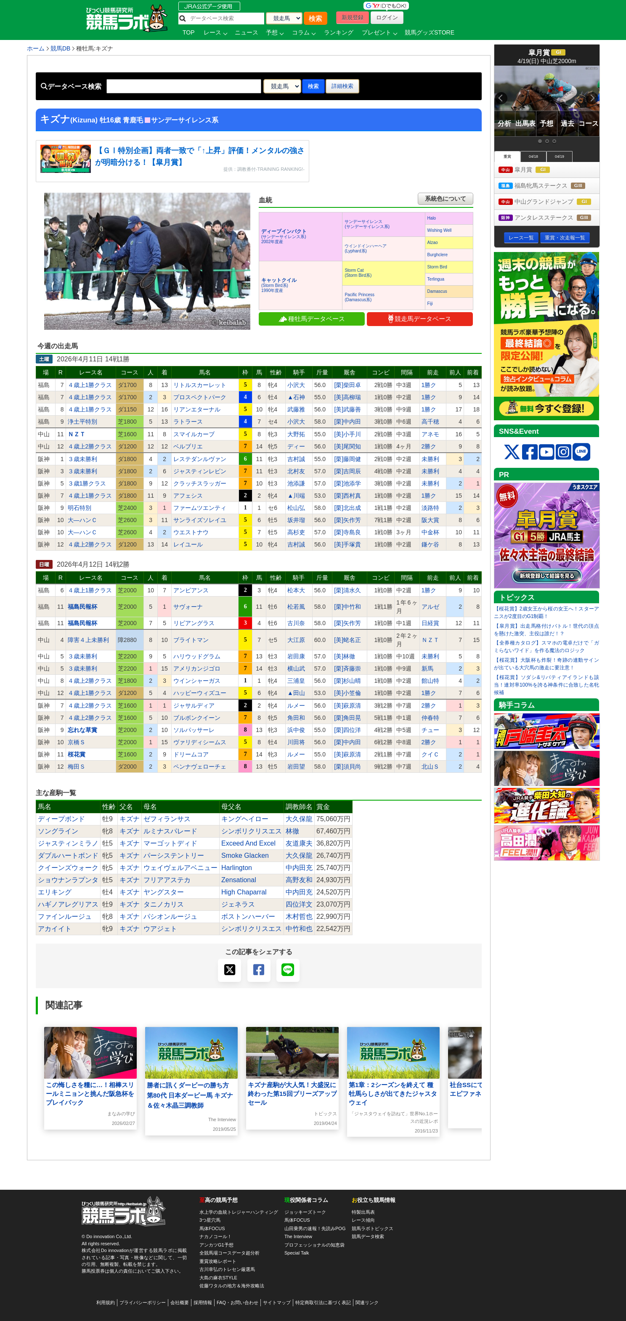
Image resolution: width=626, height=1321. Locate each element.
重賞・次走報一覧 (565, 238)
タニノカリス (163, 904)
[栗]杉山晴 (347, 680)
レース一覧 (521, 238)
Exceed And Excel (248, 843)
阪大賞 (430, 520)
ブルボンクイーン (196, 717)
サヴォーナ (188, 606)
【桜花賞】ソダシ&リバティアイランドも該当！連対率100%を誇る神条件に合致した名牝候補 (546, 684)
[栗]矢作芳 (347, 520)
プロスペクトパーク (199, 397)
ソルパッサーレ (194, 730)
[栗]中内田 (347, 421)
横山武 (296, 668)
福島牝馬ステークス (549, 186)
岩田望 (296, 766)
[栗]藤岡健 (347, 459)
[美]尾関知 (347, 446)
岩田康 (296, 656)
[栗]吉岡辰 (347, 471)
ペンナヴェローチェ (199, 766)
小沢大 (296, 385)
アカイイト (55, 928)
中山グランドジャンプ (549, 202)
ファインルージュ (65, 916)
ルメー (296, 705)
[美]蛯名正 (347, 640)
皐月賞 (532, 170)
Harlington (236, 867)
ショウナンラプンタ (68, 879)
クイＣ (430, 754)
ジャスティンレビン (199, 471)
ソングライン (58, 831)
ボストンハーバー (248, 916)
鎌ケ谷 (430, 544)
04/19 (559, 156)
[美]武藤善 (347, 409)
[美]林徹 (344, 656)
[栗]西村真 (347, 495)
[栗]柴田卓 (347, 385)
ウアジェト (160, 928)
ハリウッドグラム (196, 656)
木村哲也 (299, 916)
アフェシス (188, 495)
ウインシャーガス (196, 680)
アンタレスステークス (549, 218)
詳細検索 (342, 86)
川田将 (296, 742)
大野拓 (296, 434)
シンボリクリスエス (251, 831)
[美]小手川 (347, 434)
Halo (431, 218)
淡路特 (430, 507)
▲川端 (296, 495)
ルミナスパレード (170, 831)
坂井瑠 (296, 520)
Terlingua (436, 279)
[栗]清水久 (347, 590)
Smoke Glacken (245, 855)
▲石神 (296, 397)
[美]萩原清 (347, 705)
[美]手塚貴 (347, 544)
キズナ (129, 818)
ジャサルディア (194, 705)
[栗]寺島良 (347, 532)
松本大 (296, 590)
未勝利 (430, 459)
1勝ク (429, 385)
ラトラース (188, 421)
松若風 (296, 606)
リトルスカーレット (199, 385)
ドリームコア (191, 754)
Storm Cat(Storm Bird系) (358, 273)
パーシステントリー (173, 855)
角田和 (296, 717)
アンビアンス (191, 590)
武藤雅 (296, 409)
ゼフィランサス (167, 818)
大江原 (296, 640)
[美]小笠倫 (347, 693)
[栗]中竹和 (347, 606)
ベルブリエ (188, 446)
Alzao (432, 242)
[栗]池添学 (347, 483)
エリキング (55, 892)
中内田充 (299, 867)
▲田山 (296, 693)
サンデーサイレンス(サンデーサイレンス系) (367, 224)
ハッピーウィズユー (199, 693)
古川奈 (296, 623)
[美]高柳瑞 (347, 397)
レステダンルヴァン (199, 459)
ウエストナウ (191, 532)
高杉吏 (296, 532)
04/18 (533, 156)
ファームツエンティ (199, 507)
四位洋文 (299, 904)
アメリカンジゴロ (196, 668)
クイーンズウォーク (68, 867)
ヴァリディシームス (199, 742)
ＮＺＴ (430, 640)
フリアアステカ (167, 879)
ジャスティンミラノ (68, 843)
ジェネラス (238, 904)
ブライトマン (191, 640)
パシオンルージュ (170, 916)
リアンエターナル (196, 409)
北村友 (296, 471)
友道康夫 (299, 843)
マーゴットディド (170, 843)
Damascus (437, 291)
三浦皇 (296, 680)
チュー (430, 730)
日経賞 (430, 623)
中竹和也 (299, 928)
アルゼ (430, 606)
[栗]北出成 (347, 507)
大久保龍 (299, 818)
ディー (296, 446)
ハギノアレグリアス (68, 904)
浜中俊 (296, 730)
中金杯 (430, 532)
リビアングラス (194, 623)
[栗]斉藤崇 (347, 668)
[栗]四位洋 (347, 730)
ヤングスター (163, 892)
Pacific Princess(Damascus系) (359, 297)
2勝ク (429, 446)
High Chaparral (244, 892)
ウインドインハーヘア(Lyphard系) (366, 248)
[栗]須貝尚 (347, 766)
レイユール (188, 544)
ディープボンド (61, 818)
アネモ (430, 434)
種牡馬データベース (312, 318)
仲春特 (430, 717)
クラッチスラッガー (199, 483)
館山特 (430, 680)
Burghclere (437, 254)
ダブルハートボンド (68, 855)
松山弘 (296, 507)
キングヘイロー (244, 818)
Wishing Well (439, 230)
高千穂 (430, 421)
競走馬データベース (419, 318)
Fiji (430, 303)
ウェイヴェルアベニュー (180, 867)
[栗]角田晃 (347, 717)
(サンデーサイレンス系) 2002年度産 (284, 236)
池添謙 (296, 483)
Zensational (238, 879)
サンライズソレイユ (199, 520)
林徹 (292, 831)
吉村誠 (296, 459)
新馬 (427, 668)
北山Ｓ (430, 766)
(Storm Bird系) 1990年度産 (279, 285)
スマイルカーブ (194, 434)
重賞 (507, 156)
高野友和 (299, 879)
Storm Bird (437, 267)
